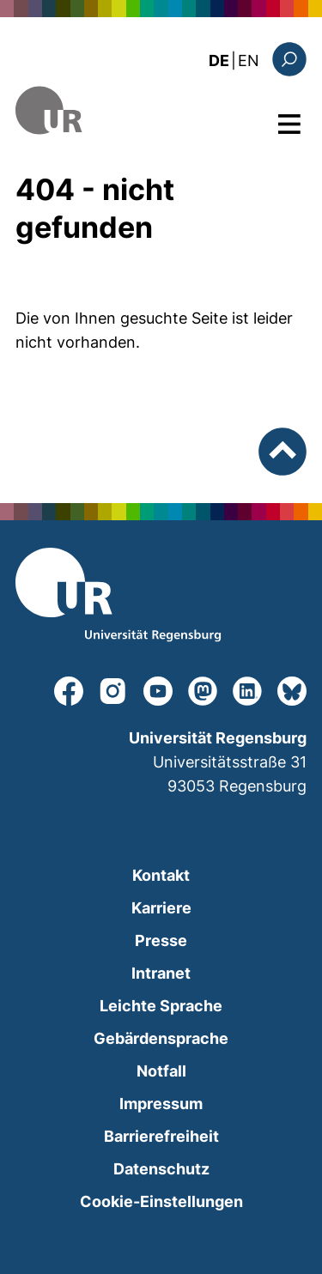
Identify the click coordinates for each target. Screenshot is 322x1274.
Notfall (161, 1071)
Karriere (161, 908)
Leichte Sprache (161, 1006)
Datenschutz (161, 1169)
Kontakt (161, 875)
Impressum (161, 1104)
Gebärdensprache (161, 1038)
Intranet (161, 973)
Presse (161, 940)
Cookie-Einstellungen (161, 1201)
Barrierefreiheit (161, 1136)
